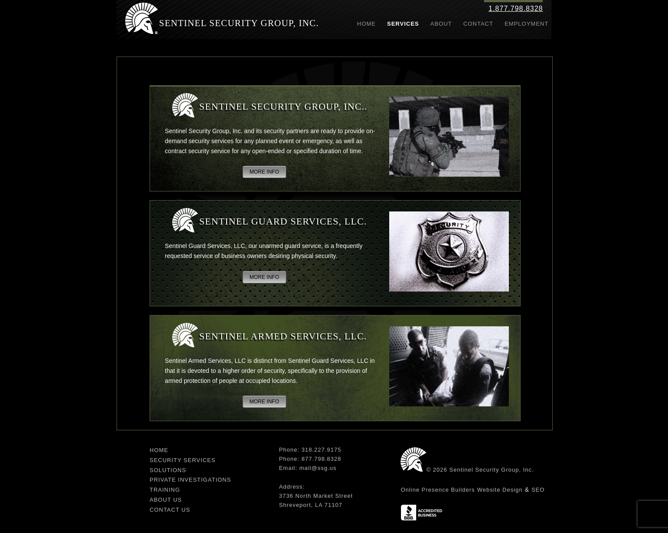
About (441, 23)
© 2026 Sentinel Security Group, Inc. (480, 469)
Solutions (168, 470)
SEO (537, 489)
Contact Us (170, 509)
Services (403, 23)
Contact (478, 23)
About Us (166, 499)
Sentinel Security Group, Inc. (239, 23)
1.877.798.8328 (515, 8)
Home (366, 23)
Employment (526, 23)
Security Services (183, 460)
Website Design (500, 489)
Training (165, 489)
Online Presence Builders (438, 489)
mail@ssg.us (318, 468)
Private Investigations (190, 479)
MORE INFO (264, 172)
